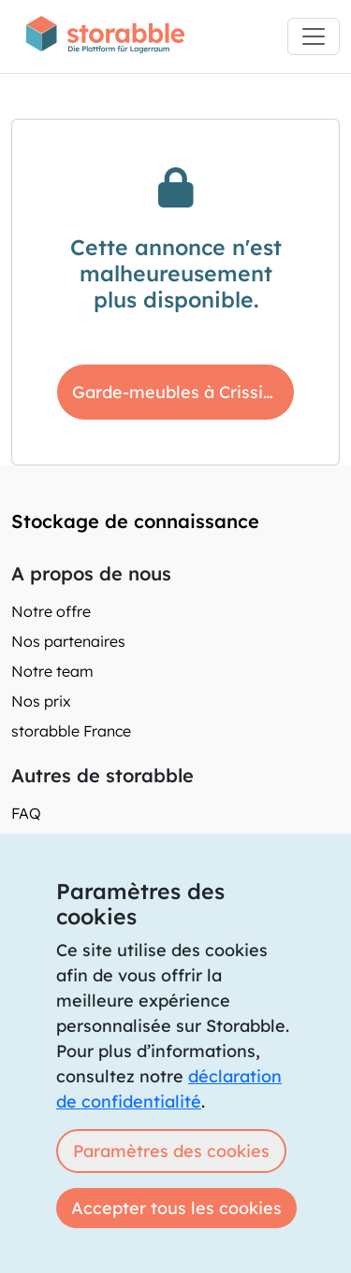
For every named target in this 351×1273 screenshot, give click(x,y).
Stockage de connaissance (135, 521)
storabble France (71, 731)
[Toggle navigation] (313, 36)
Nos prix (41, 701)
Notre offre (51, 611)
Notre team (52, 671)
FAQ (26, 813)
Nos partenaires (68, 641)
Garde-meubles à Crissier (176, 392)
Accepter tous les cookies (176, 1208)
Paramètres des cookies (171, 1151)
